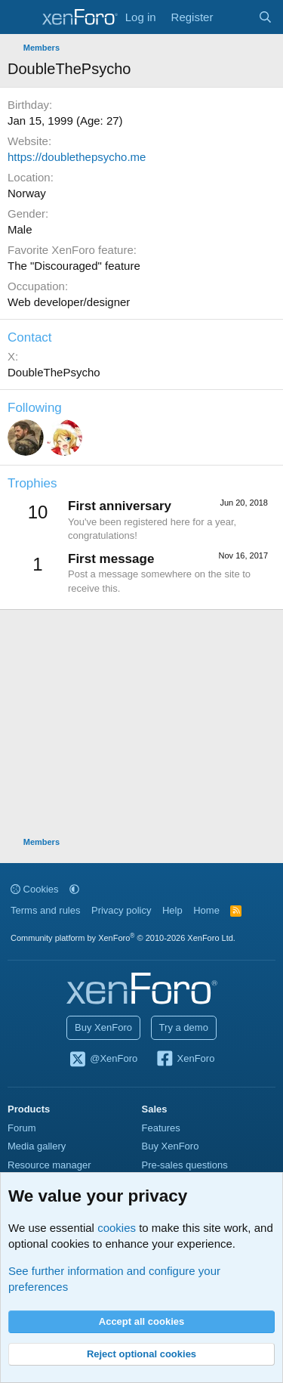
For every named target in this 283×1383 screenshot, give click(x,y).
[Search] (265, 17)
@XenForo (103, 1059)
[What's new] (235, 17)
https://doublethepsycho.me (77, 156)
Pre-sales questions (185, 1165)
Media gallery (37, 1146)
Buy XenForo (103, 1027)
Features (161, 1128)
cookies (116, 1227)
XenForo (185, 1059)
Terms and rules (45, 910)
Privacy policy (121, 910)
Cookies (35, 889)
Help (172, 910)
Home (206, 910)
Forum (22, 1128)
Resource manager (49, 1165)
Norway (27, 193)
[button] (74, 889)
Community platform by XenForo (123, 937)
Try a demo (183, 1027)
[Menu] (20, 17)
